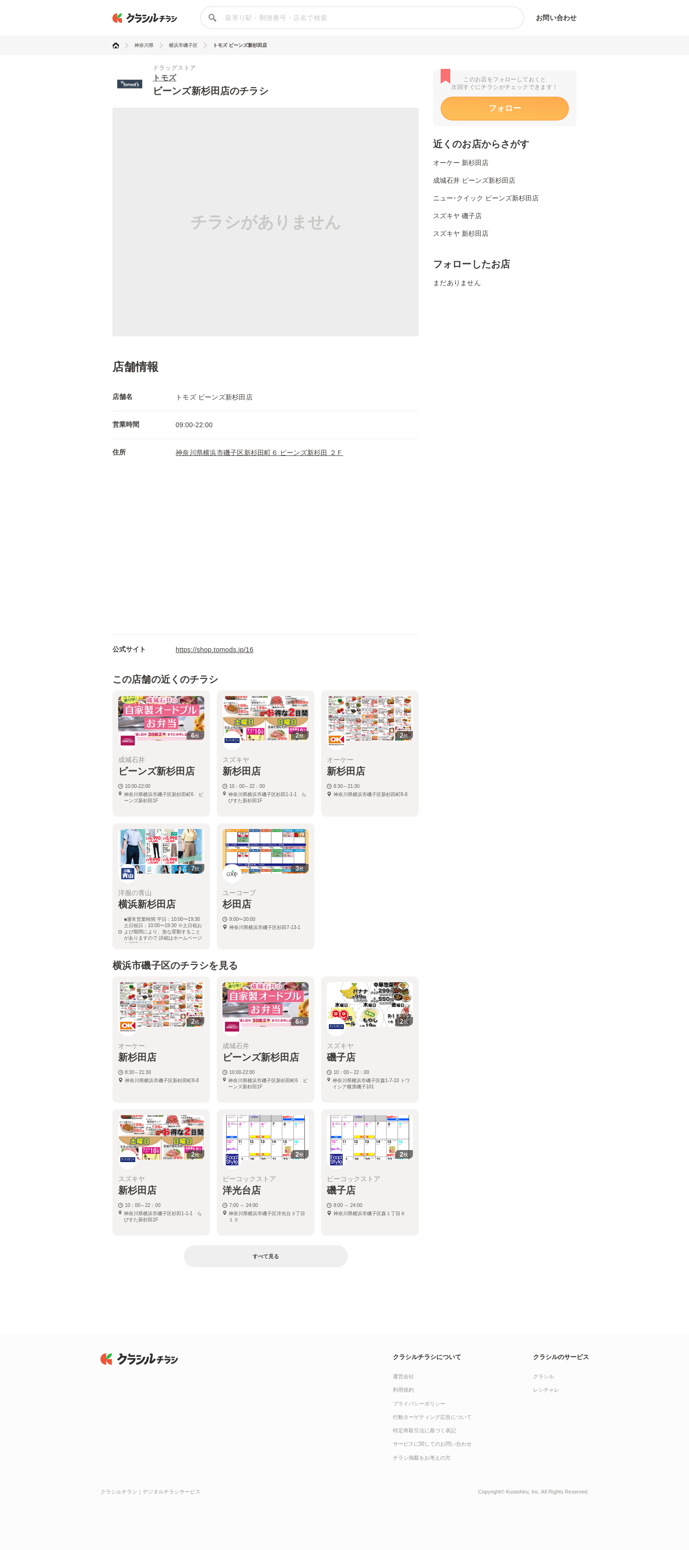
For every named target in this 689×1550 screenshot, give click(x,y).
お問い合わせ (556, 18)
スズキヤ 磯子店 (457, 216)
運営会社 (403, 1376)
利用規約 (403, 1390)
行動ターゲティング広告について (432, 1417)
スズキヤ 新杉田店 (461, 233)
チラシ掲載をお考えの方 (422, 1458)
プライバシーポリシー (419, 1403)
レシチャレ (546, 1390)
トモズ (165, 78)
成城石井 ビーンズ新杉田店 (474, 180)
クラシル (543, 1376)
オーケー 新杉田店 (461, 162)
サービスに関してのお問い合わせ (432, 1444)
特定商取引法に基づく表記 (424, 1430)
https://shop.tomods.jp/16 (215, 649)
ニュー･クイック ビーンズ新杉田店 (486, 198)
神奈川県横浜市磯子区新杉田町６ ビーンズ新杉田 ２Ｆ (259, 452)
